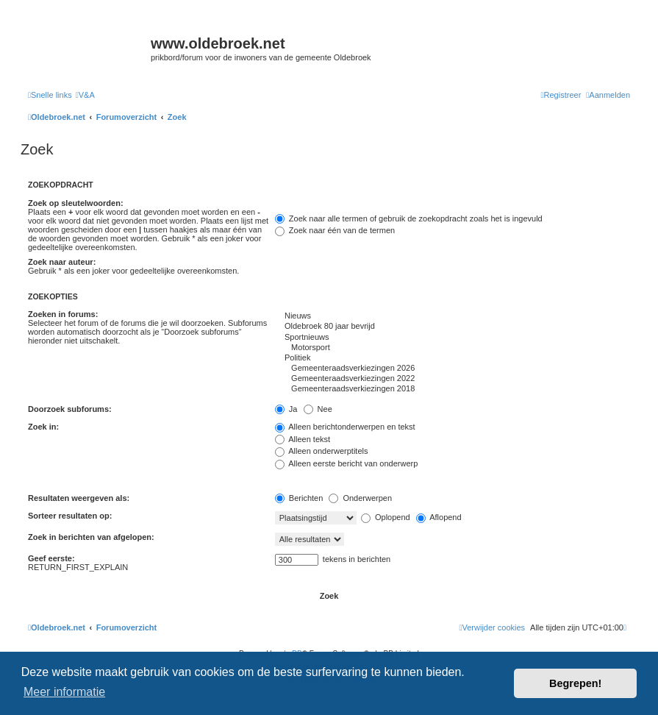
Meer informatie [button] (64, 692)
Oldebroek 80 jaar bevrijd (452, 326)
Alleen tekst (302, 439)
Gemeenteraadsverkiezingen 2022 (452, 379)
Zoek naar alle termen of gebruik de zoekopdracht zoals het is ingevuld (409, 218)
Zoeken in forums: (63, 314)
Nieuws (452, 316)
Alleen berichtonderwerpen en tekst (345, 426)
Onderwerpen (360, 498)
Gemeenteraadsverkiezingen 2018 (452, 389)
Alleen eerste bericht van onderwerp (346, 463)
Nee (318, 409)
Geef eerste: (51, 558)
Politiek (452, 358)
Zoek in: (43, 426)
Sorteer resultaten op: (70, 515)
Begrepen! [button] (575, 683)
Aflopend (439, 517)
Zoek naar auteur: (62, 261)
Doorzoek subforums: (70, 409)
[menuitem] (85, 95)
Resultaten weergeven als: (78, 498)
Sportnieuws (452, 337)
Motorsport (452, 348)
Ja (286, 409)
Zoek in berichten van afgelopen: (91, 537)
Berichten (299, 498)
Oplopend (385, 517)
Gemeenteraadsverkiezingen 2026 (452, 368)
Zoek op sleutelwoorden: (76, 203)
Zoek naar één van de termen (335, 230)
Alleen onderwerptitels (321, 451)
